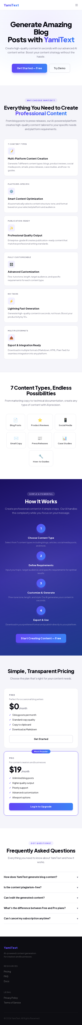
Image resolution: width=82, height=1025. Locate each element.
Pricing (7, 971)
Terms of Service (12, 1002)
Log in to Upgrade (41, 806)
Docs (6, 981)
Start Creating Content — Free (41, 638)
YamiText (11, 5)
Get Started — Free (29, 68)
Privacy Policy (11, 997)
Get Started (41, 738)
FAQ (6, 976)
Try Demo (59, 68)
